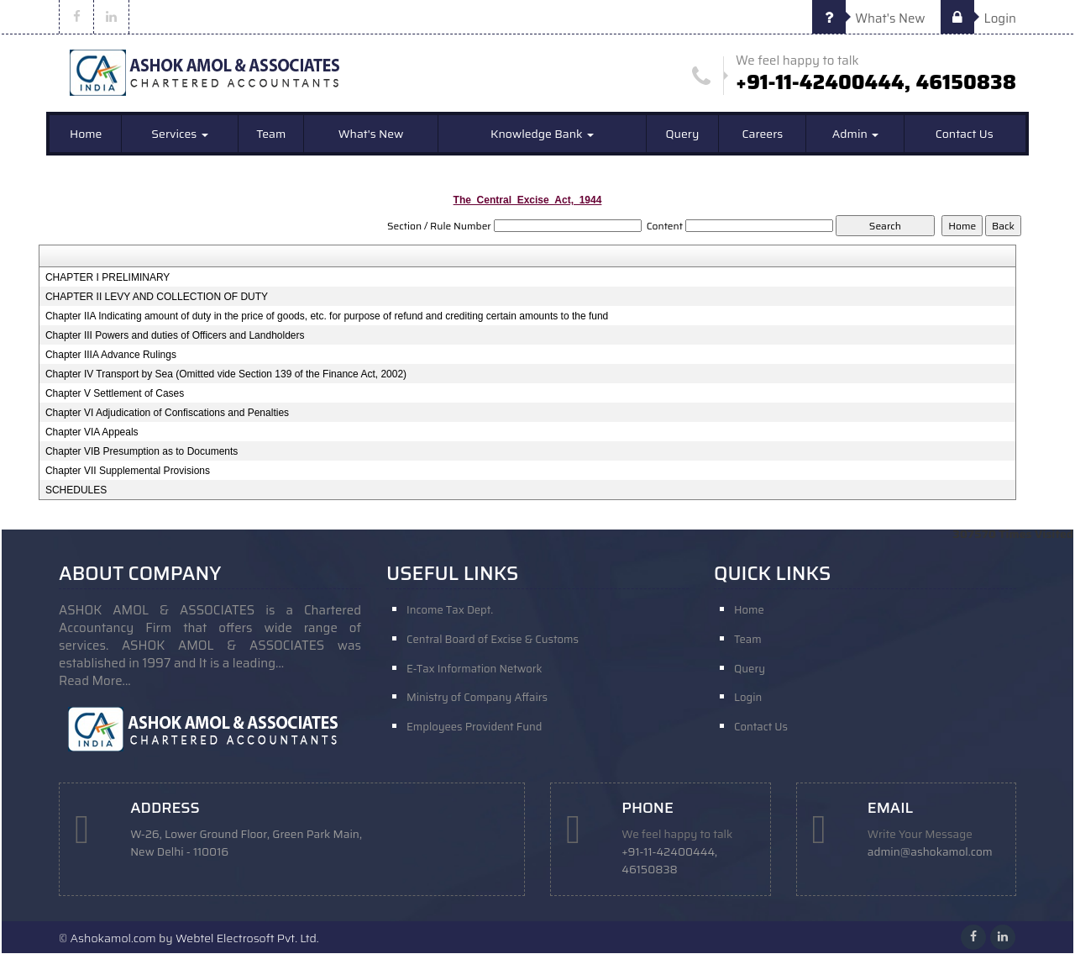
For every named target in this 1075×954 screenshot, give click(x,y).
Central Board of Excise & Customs (492, 640)
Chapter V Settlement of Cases (114, 394)
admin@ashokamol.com (931, 853)
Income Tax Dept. (449, 610)
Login (978, 18)
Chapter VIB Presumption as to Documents (141, 452)
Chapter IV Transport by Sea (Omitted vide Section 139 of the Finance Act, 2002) (225, 375)
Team (271, 134)
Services (179, 134)
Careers (762, 134)
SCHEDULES (76, 491)
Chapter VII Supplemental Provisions (127, 471)
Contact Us (965, 134)
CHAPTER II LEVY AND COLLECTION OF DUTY (156, 297)
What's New (869, 18)
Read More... (95, 682)
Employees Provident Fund (474, 728)
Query (683, 134)
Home (86, 134)
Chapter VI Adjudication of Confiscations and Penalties (167, 413)
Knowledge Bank (542, 134)
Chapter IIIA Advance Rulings (110, 355)
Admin (855, 134)
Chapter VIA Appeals (92, 433)
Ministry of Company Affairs (477, 699)
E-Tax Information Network (474, 669)
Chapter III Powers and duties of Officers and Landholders (175, 336)
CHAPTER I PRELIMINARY (107, 278)
